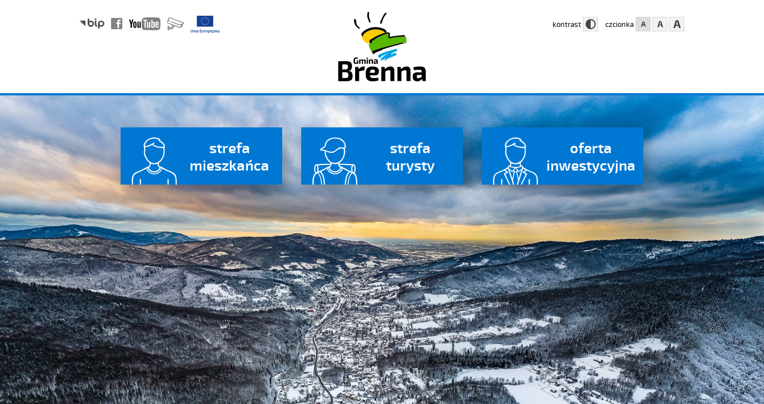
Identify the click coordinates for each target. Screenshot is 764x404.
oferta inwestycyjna (591, 156)
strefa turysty (410, 156)
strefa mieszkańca (229, 156)
